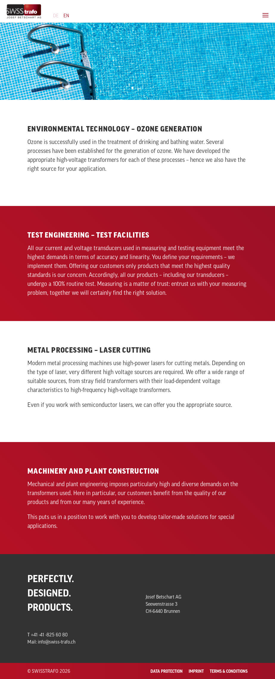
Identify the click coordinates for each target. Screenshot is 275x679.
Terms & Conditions (229, 671)
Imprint (196, 671)
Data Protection (166, 671)
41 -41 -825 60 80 (50, 634)
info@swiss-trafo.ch (56, 641)
